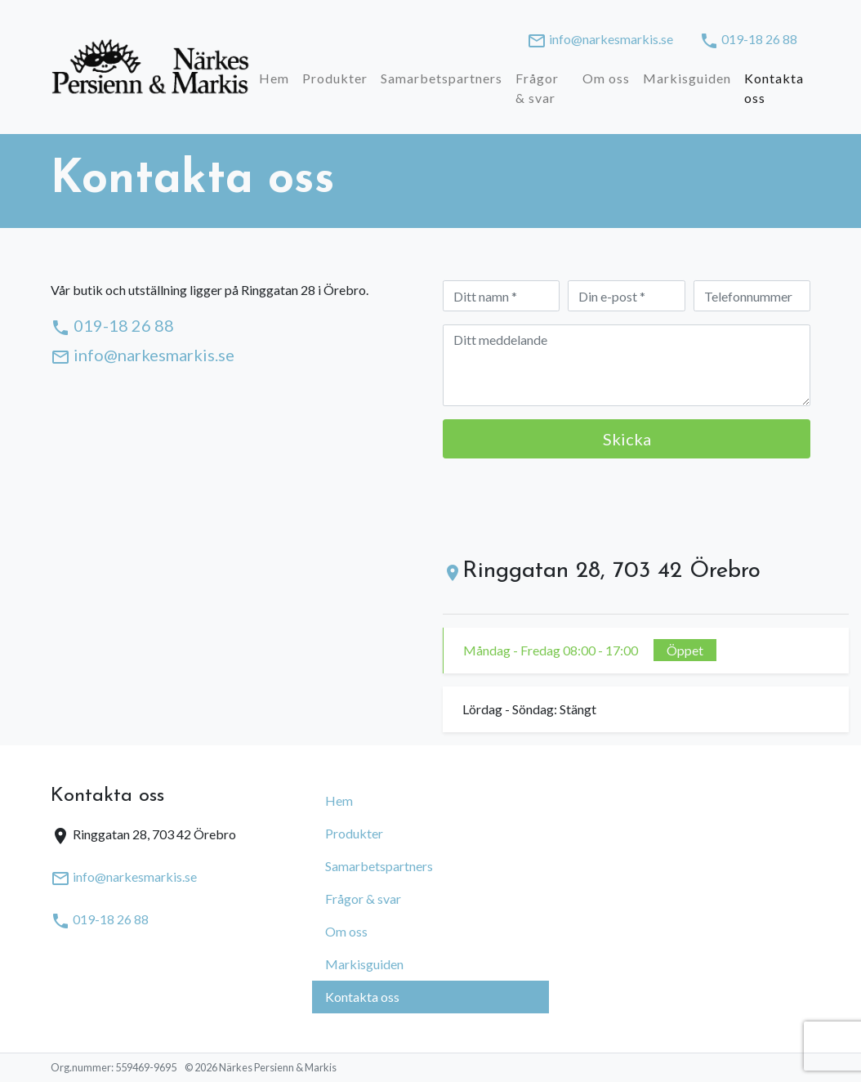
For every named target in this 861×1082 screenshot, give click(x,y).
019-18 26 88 (748, 41)
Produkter (335, 78)
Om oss (606, 78)
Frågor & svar (537, 87)
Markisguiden (687, 78)
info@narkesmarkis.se (600, 41)
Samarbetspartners (441, 78)
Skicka (627, 439)
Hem (274, 78)
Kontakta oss (774, 87)
